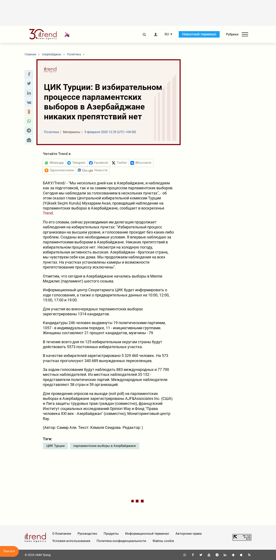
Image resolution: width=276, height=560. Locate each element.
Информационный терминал (147, 534)
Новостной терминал (199, 34)
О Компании (61, 534)
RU (167, 34)
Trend (48, 213)
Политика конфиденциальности (121, 541)
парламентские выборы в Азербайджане (104, 446)
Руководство (87, 534)
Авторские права (189, 534)
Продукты (111, 534)
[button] (29, 74)
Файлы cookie (163, 541)
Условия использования (71, 541)
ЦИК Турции (55, 446)
